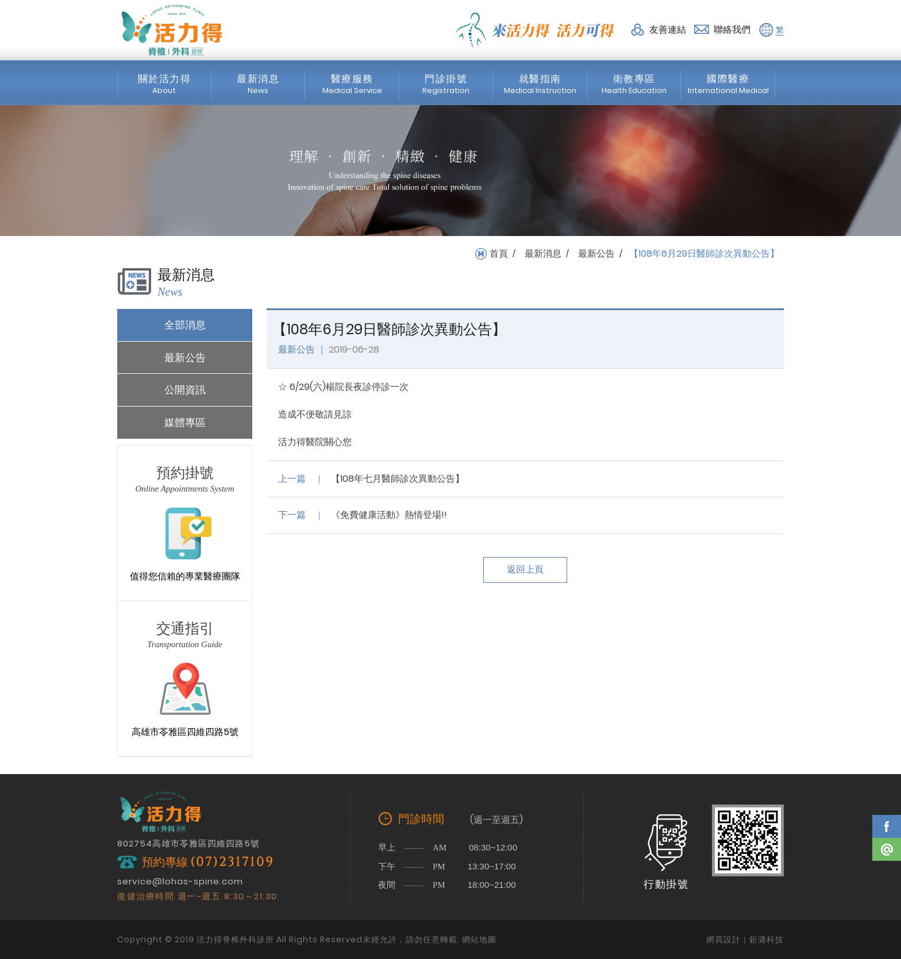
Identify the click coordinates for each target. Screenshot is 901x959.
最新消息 (543, 254)
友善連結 (667, 29)
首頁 (499, 254)
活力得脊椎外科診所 (171, 30)
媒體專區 (185, 422)
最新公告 (596, 254)
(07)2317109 (232, 862)
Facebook (886, 826)
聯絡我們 (732, 29)
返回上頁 (525, 569)
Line (886, 849)
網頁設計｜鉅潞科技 (745, 939)
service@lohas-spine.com (180, 881)
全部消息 (185, 325)
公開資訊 (185, 389)
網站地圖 (479, 939)
